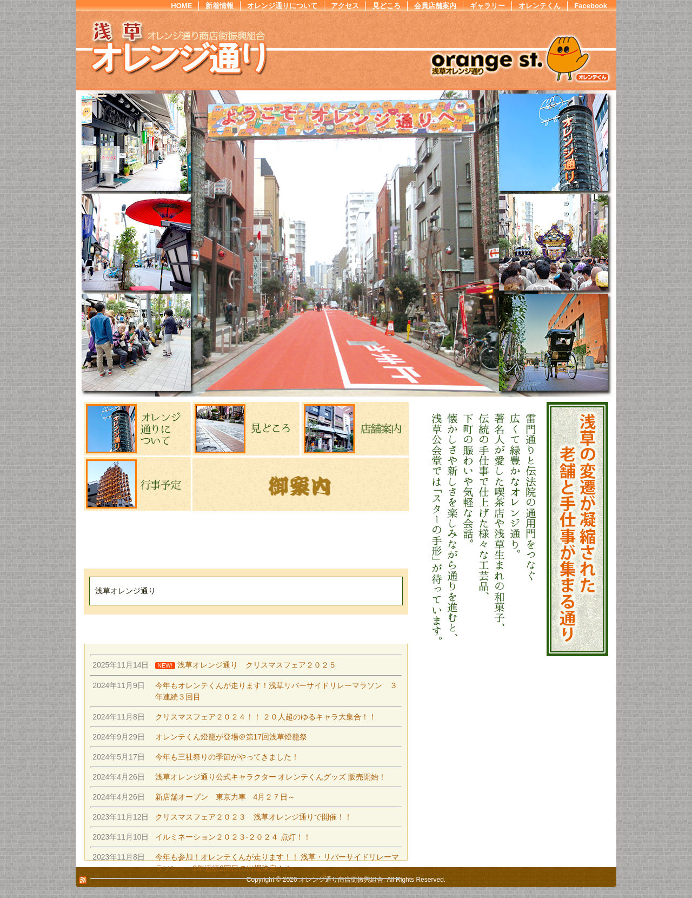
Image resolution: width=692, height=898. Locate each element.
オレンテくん (539, 6)
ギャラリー (487, 6)
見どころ (386, 6)
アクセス (345, 6)
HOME (181, 6)
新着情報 (219, 6)
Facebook (590, 6)
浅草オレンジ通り (125, 590)
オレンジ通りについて (282, 6)
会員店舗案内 (435, 6)
